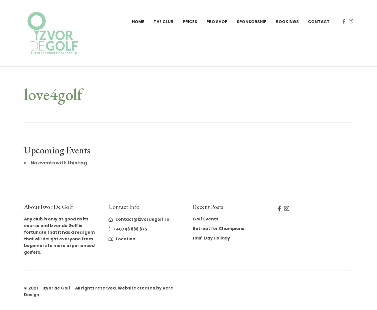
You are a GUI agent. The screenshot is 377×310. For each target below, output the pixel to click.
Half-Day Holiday (211, 238)
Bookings (287, 22)
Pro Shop (216, 22)
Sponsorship (251, 22)
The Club (163, 22)
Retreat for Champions (218, 228)
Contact (319, 22)
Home (138, 22)
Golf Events (205, 219)
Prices (190, 22)
